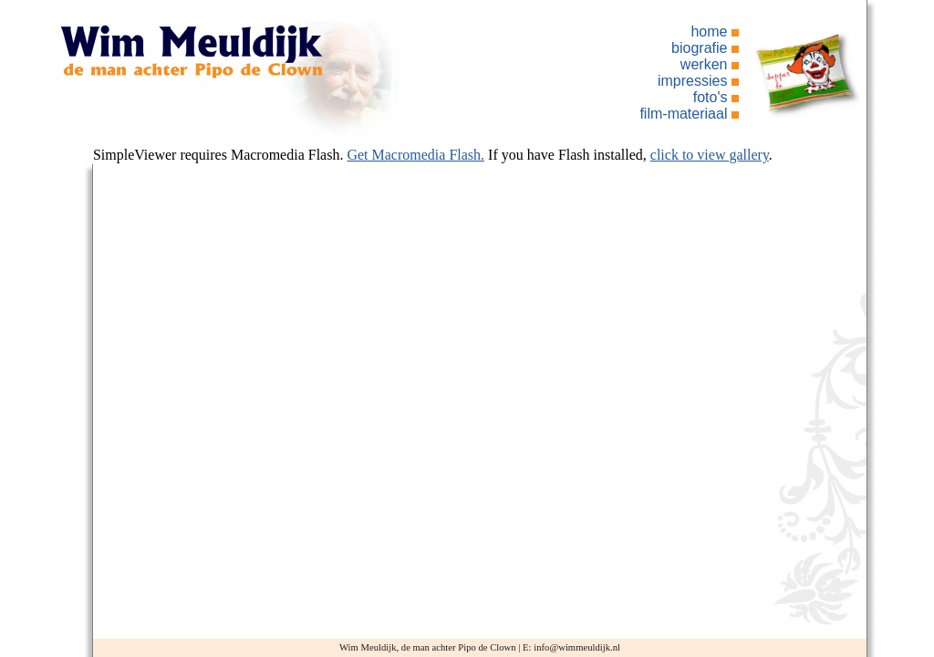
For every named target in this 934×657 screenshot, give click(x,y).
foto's (710, 97)
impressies (692, 81)
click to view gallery (709, 154)
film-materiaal (683, 113)
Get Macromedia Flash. (415, 154)
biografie (699, 48)
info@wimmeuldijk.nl (577, 647)
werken (704, 64)
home (708, 31)
